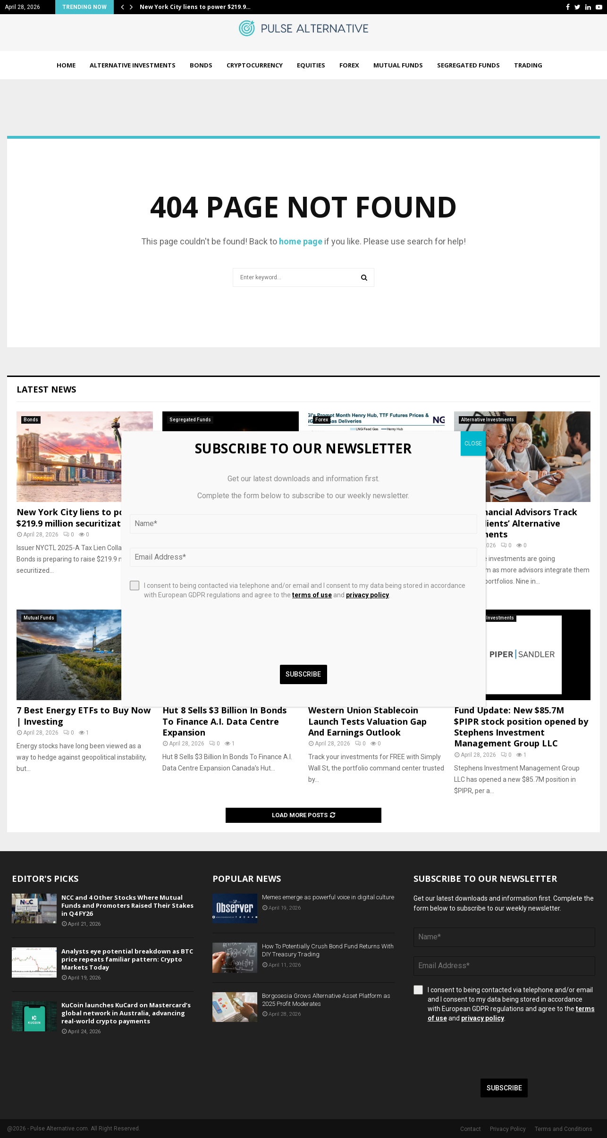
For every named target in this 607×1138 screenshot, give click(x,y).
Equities (311, 65)
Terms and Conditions (563, 1129)
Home (66, 65)
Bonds (201, 65)
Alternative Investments (133, 65)
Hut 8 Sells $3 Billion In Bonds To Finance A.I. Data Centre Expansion (224, 721)
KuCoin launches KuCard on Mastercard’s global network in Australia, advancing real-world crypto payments (126, 1013)
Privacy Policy (508, 1129)
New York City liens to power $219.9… (195, 7)
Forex (349, 65)
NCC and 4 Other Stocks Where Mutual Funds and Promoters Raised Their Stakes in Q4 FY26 (127, 905)
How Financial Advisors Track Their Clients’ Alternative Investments (515, 523)
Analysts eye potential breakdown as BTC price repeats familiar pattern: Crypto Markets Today (127, 959)
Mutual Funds (398, 65)
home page (300, 241)
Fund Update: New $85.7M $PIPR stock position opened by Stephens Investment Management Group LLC (521, 726)
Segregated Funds (468, 65)
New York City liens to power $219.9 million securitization (79, 517)
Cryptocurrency (255, 65)
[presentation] (485, 1050)
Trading (528, 65)
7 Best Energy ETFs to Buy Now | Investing (84, 715)
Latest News (46, 389)
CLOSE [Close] (473, 443)
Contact (470, 1129)
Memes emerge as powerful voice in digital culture (328, 897)
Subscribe (504, 1088)
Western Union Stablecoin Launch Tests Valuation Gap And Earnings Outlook (367, 721)
